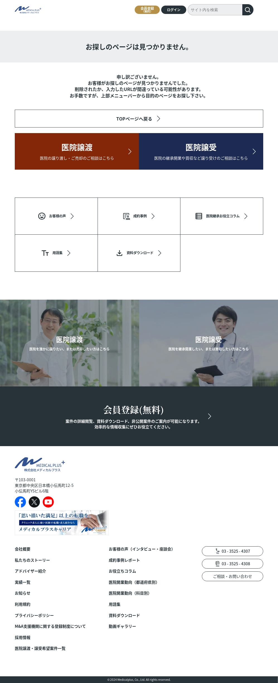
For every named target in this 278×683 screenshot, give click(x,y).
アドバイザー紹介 (30, 571)
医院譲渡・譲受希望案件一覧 (40, 648)
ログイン (173, 9)
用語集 (114, 604)
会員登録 (147, 9)
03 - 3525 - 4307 (236, 551)
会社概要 (22, 549)
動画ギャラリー (122, 626)
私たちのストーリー (32, 560)
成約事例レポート (124, 560)
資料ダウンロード (124, 615)
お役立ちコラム (122, 571)
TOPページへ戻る (134, 118)
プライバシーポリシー (34, 615)
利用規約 (22, 604)
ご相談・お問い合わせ (232, 576)
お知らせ (22, 593)
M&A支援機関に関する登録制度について (50, 626)
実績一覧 (22, 582)
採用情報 (22, 637)
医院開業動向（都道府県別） (134, 582)
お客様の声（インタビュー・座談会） (142, 549)
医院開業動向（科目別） (130, 593)
